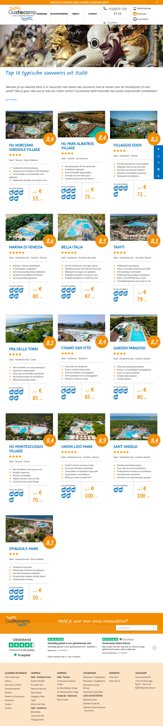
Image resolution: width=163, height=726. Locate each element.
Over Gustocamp (12, 677)
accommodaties (58, 13)
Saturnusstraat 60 (142, 677)
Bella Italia (35, 712)
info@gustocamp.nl (146, 687)
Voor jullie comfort (13, 684)
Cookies (8, 708)
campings (42, 13)
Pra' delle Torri (37, 684)
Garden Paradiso (38, 681)
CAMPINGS (35, 673)
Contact (8, 704)
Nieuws (8, 681)
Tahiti (33, 700)
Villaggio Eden (37, 719)
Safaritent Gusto (90, 699)
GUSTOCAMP (141, 673)
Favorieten (142, 19)
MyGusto (141, 13)
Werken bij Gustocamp (14, 696)
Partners (8, 692)
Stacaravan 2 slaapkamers (94, 677)
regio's (75, 13)
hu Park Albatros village (67, 688)
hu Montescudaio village (68, 692)
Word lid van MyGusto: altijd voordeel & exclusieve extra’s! (79, 2)
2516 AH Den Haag (143, 681)
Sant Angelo (36, 692)
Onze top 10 (114, 681)
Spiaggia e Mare (38, 696)
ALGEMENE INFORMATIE (16, 673)
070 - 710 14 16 (144, 684)
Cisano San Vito (37, 715)
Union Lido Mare (38, 704)
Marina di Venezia (38, 688)
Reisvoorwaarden (12, 688)
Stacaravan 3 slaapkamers (94, 681)
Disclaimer (9, 700)
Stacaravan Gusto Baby (93, 692)
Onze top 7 (114, 677)
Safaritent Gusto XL (91, 703)
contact (92, 13)
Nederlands (143, 8)
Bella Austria (62, 699)
